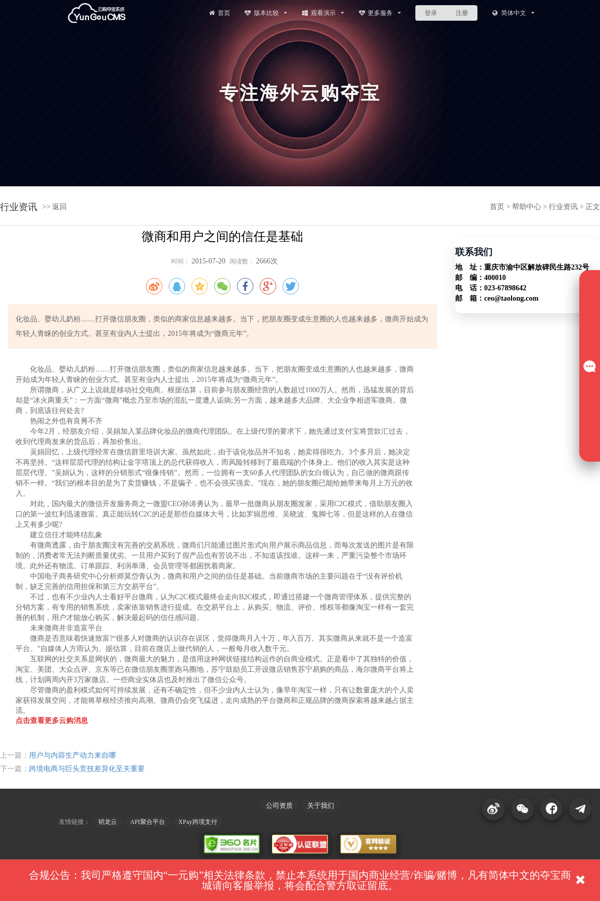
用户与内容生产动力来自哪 (72, 755)
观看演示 (322, 13)
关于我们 (320, 805)
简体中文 (512, 13)
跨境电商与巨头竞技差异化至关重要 (87, 769)
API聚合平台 (147, 821)
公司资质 (279, 805)
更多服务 (379, 13)
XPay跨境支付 (197, 821)
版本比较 (265, 13)
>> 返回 (54, 207)
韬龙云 (107, 821)
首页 (219, 13)
